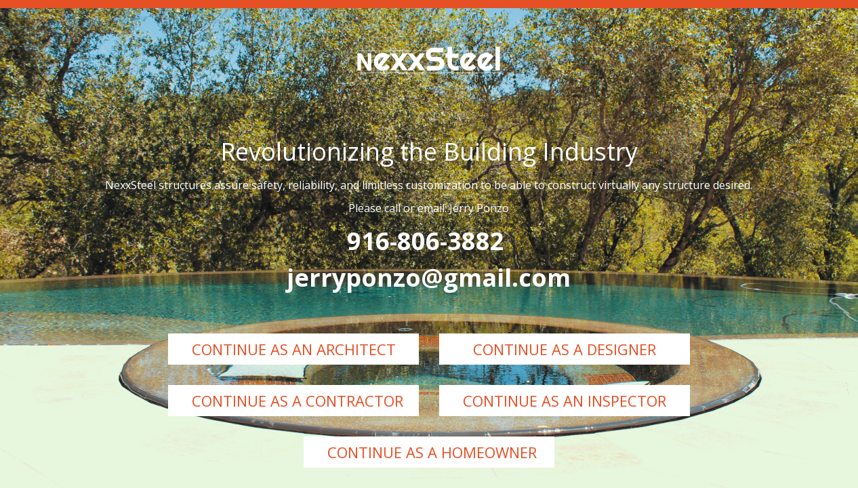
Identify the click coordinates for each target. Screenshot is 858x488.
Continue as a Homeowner (432, 452)
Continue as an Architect (294, 349)
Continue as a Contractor (297, 400)
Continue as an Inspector (564, 400)
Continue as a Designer (564, 349)
